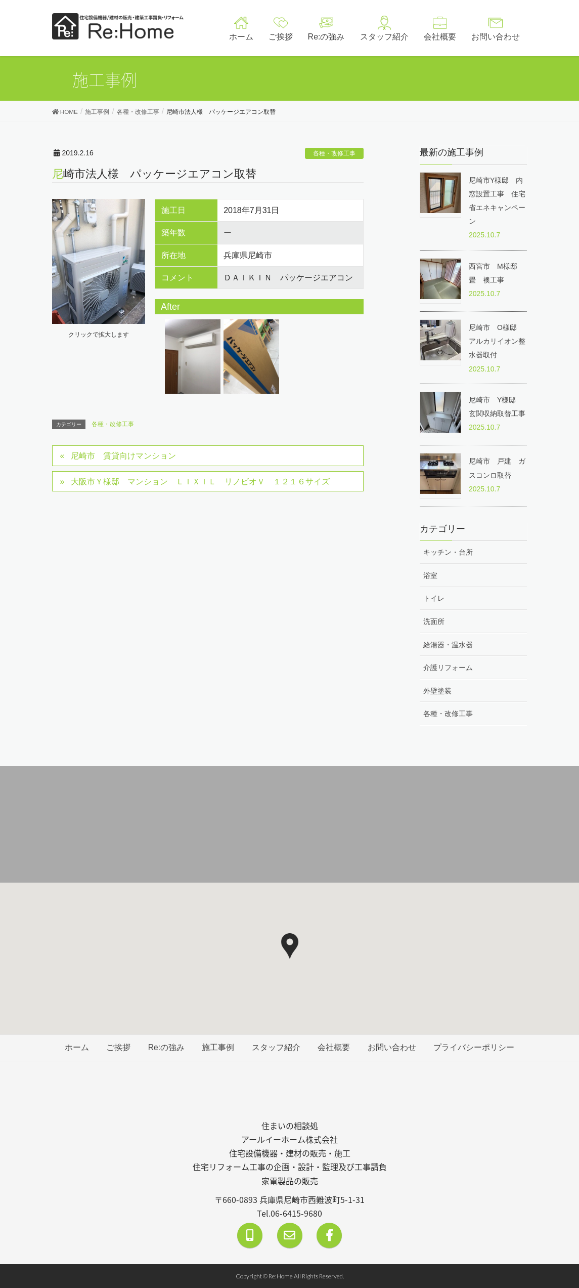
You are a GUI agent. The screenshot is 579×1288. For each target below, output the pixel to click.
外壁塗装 (437, 692)
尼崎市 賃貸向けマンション (123, 456)
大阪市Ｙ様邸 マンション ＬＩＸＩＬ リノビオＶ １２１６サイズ (200, 482)
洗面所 (433, 622)
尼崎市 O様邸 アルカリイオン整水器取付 (497, 341)
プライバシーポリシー (475, 1048)
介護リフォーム (448, 668)
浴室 (430, 575)
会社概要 (335, 1048)
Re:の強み (165, 1048)
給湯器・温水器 (448, 645)
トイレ (433, 598)
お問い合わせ (393, 1048)
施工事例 (218, 1048)
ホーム (75, 1048)
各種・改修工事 (334, 153)
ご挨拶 (117, 1048)
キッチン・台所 (448, 552)
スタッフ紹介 (276, 1048)
